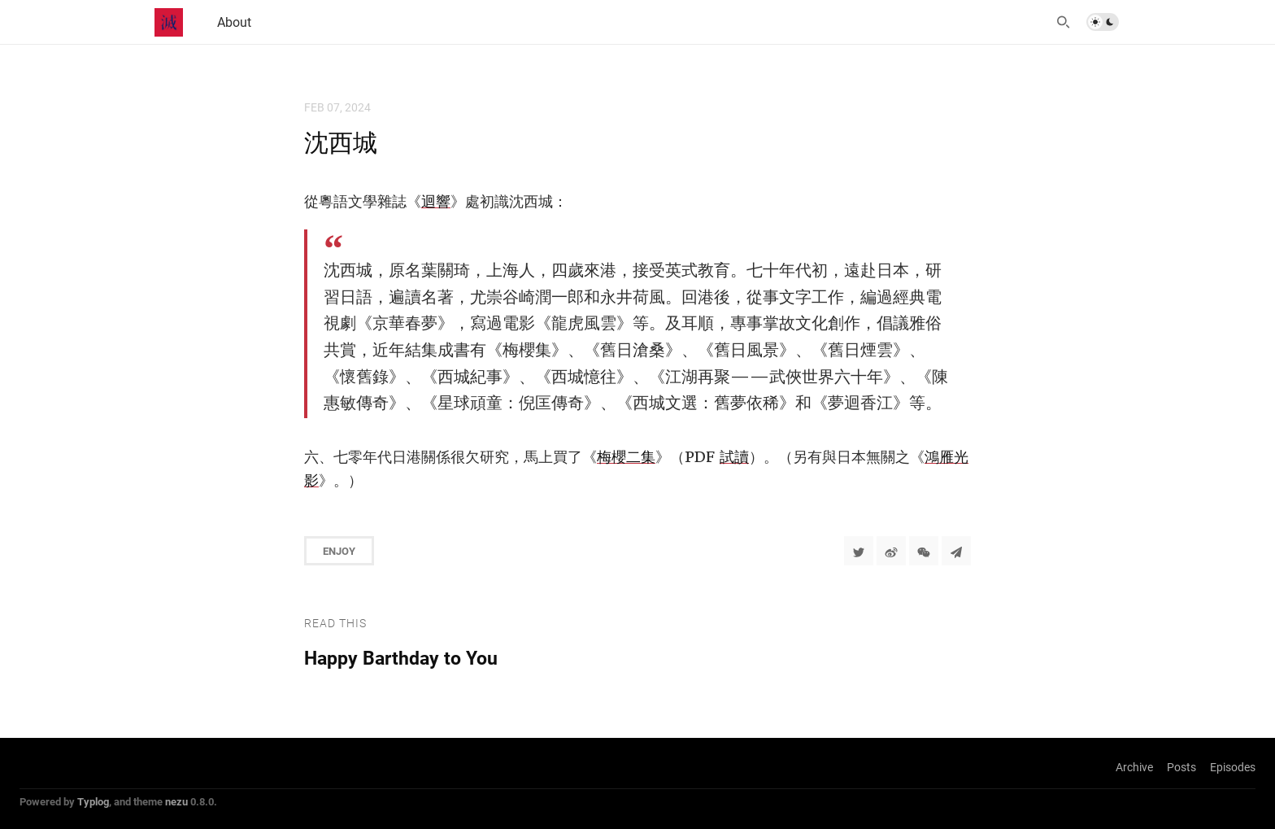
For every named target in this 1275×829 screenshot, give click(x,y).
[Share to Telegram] (956, 550)
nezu (176, 801)
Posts (1181, 766)
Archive (1134, 766)
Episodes (1232, 766)
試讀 (734, 456)
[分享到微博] (891, 550)
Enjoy (339, 550)
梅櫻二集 (626, 456)
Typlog (93, 801)
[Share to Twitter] (858, 550)
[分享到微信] (923, 550)
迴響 (435, 201)
